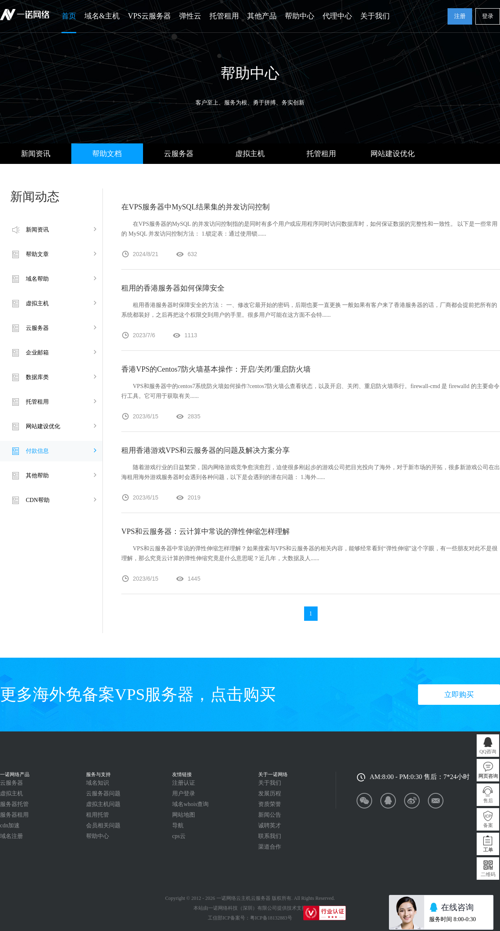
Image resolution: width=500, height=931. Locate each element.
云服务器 (178, 154)
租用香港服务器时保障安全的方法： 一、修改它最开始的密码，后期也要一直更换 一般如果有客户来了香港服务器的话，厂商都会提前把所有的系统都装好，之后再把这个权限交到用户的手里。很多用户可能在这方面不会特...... (309, 310)
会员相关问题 (103, 825)
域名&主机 (102, 16)
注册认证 (183, 783)
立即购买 (459, 694)
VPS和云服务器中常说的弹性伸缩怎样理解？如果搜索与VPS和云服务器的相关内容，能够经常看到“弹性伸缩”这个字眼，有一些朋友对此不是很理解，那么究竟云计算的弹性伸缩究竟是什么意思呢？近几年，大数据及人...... (309, 553)
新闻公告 (269, 815)
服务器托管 (14, 804)
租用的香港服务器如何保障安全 (173, 288)
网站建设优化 (392, 154)
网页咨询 (488, 776)
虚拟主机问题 (103, 804)
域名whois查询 (190, 804)
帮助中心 (299, 16)
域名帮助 (37, 279)
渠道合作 (269, 847)
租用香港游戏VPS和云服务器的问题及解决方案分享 (205, 450)
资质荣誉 (269, 804)
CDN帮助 (38, 500)
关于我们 (375, 16)
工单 (488, 850)
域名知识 (97, 783)
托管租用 (224, 16)
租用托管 (97, 815)
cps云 (179, 836)
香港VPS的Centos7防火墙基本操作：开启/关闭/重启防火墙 (216, 369)
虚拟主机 (250, 154)
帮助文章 (37, 254)
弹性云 (190, 16)
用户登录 (183, 793)
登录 (487, 16)
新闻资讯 (35, 154)
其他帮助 (37, 475)
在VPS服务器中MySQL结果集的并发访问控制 (195, 207)
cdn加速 (10, 825)
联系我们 (269, 836)
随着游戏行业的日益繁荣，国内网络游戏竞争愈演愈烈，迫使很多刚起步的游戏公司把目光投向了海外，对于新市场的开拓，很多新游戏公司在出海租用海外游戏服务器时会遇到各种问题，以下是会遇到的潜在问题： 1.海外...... (310, 472)
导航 (178, 825)
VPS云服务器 (149, 16)
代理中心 (337, 16)
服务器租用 (14, 815)
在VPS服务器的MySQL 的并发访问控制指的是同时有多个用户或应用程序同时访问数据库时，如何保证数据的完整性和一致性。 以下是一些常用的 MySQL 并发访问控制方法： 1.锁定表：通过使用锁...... (309, 229)
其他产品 (262, 16)
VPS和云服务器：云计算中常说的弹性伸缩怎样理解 (205, 531)
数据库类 (37, 377)
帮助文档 (107, 154)
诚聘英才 (269, 825)
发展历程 (269, 793)
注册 (460, 16)
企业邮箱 (37, 353)
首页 (68, 16)
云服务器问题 (103, 793)
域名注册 (11, 836)
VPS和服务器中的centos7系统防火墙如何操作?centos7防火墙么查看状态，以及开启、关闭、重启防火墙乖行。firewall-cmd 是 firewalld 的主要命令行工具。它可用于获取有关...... (310, 391)
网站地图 (183, 815)
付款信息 (37, 451)
